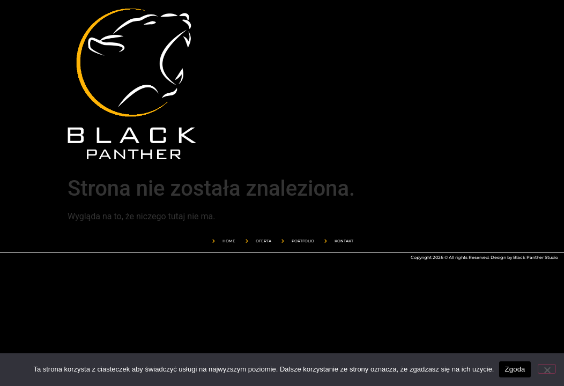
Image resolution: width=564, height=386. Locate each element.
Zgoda (514, 369)
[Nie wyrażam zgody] (547, 369)
